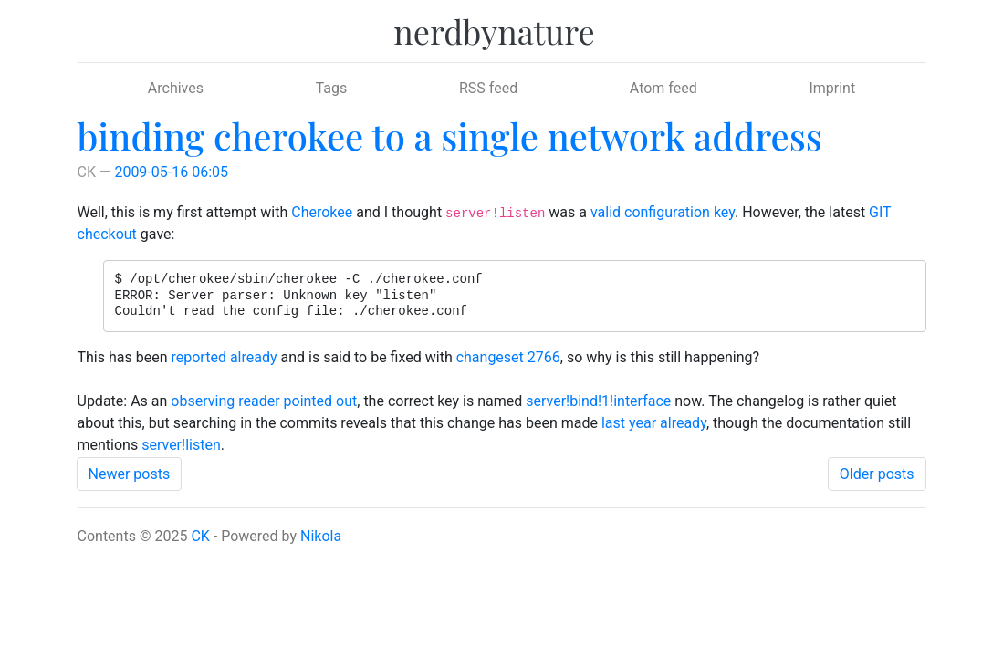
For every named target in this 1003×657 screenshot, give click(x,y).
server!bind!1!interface (598, 401)
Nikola (320, 536)
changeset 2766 (508, 357)
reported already (224, 357)
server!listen (181, 445)
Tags (332, 88)
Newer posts (130, 474)
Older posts (877, 474)
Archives (176, 88)
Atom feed (663, 88)
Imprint (832, 88)
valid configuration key (662, 212)
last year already (653, 423)
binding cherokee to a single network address (450, 135)
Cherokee (321, 212)
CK (200, 536)
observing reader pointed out (264, 401)
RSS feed (488, 88)
